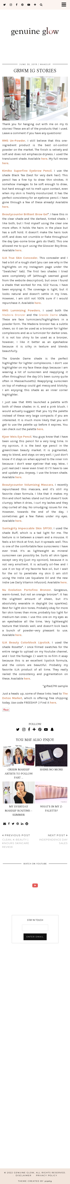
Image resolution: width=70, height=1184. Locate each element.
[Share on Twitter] (13, 823)
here (44, 158)
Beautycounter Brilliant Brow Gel (25, 214)
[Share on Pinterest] (17, 823)
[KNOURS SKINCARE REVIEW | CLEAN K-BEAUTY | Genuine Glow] (35, 885)
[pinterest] (22, 4)
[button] (65, 5)
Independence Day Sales (51, 839)
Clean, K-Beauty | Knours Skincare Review (18, 841)
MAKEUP (45, 64)
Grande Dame (48, 315)
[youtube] (28, 4)
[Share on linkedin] (22, 823)
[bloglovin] (35, 4)
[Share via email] (4, 823)
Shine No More (51, 769)
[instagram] (11, 4)
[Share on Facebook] (9, 823)
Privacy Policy (46, 1175)
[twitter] (4, 4)
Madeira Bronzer (13, 315)
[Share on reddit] (26, 823)
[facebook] (17, 4)
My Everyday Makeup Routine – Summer (18, 810)
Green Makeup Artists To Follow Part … (19, 773)
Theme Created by (35, 1181)
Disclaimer (23, 1175)
